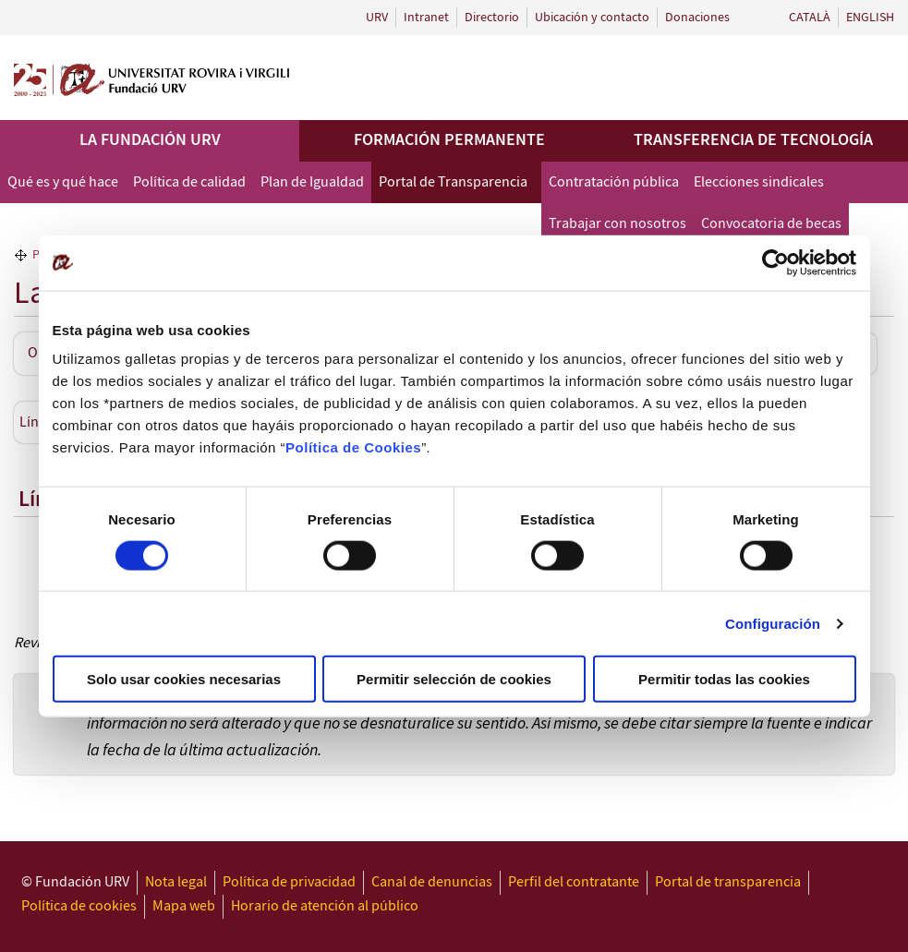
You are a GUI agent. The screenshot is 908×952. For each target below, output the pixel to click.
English (870, 17)
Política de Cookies (353, 447)
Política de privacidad (289, 882)
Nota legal (176, 882)
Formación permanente (449, 140)
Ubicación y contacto (592, 17)
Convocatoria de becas (771, 224)
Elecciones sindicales (759, 182)
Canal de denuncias (431, 882)
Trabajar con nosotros (617, 224)
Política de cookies (79, 906)
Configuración (772, 623)
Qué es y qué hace (62, 182)
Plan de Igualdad (312, 182)
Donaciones (697, 17)
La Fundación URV (150, 140)
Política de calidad (189, 182)
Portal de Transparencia (453, 182)
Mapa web (183, 906)
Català (809, 17)
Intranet (426, 17)
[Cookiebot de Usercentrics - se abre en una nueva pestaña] (775, 262)
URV (377, 17)
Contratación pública (614, 182)
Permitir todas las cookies (724, 679)
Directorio (492, 17)
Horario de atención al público (324, 906)
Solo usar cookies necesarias (184, 679)
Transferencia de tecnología (753, 140)
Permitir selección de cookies (454, 679)
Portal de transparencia (728, 882)
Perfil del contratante (573, 882)
